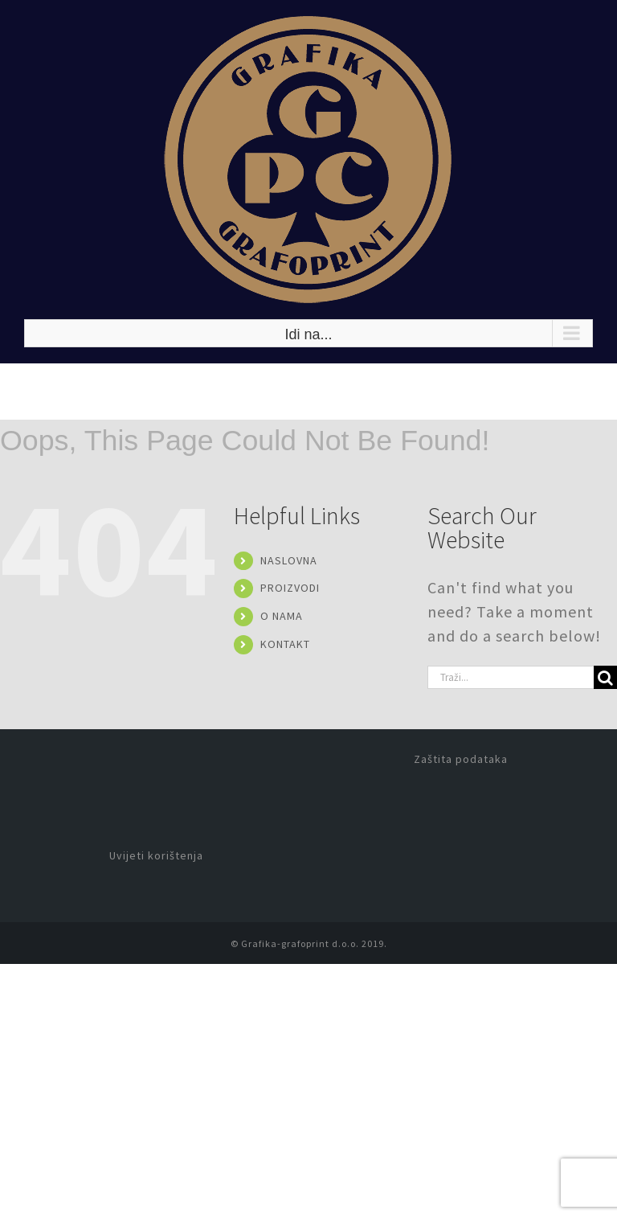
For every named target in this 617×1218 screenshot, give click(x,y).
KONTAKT (285, 644)
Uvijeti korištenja (156, 855)
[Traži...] (510, 677)
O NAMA (281, 616)
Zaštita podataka (461, 759)
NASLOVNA (288, 560)
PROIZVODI (290, 587)
